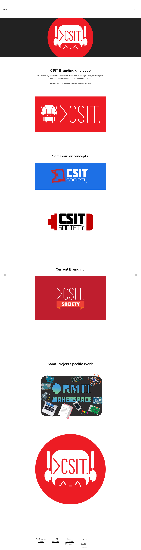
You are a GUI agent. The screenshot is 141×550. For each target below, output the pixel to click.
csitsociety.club (54, 83)
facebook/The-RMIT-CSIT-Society (81, 83)
